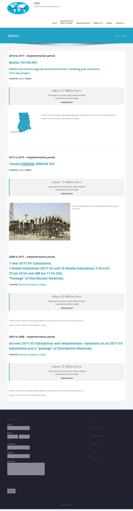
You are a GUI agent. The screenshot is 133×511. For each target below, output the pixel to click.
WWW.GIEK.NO (67, 102)
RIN (37, 3)
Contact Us (120, 23)
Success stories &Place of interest (66, 22)
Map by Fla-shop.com (16, 132)
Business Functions (83, 23)
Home (55, 23)
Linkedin (109, 23)
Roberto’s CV (98, 23)
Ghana (123, 36)
